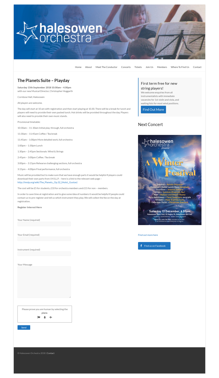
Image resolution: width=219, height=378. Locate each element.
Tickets (138, 66)
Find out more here (148, 234)
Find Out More (153, 109)
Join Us (149, 66)
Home (78, 66)
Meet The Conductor (106, 66)
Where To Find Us (180, 66)
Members (162, 66)
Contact (197, 66)
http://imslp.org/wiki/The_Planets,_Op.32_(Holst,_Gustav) (47, 182)
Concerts (126, 66)
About (88, 66)
